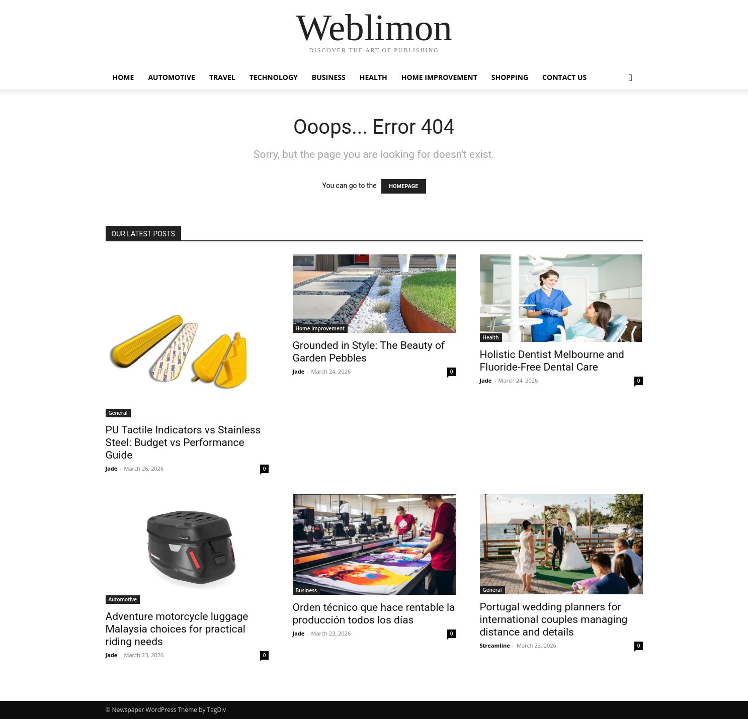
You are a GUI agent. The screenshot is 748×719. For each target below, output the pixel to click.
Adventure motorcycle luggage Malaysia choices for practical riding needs (177, 629)
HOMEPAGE (403, 186)
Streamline (495, 645)
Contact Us (564, 77)
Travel (222, 77)
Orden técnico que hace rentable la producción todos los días (374, 613)
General (118, 412)
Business (329, 77)
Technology (274, 77)
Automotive (171, 77)
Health (373, 77)
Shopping (509, 77)
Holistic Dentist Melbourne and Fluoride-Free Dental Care (552, 360)
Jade (112, 468)
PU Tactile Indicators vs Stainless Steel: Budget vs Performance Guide (183, 442)
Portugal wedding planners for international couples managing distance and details (554, 619)
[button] (631, 78)
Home (123, 77)
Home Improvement (439, 77)
